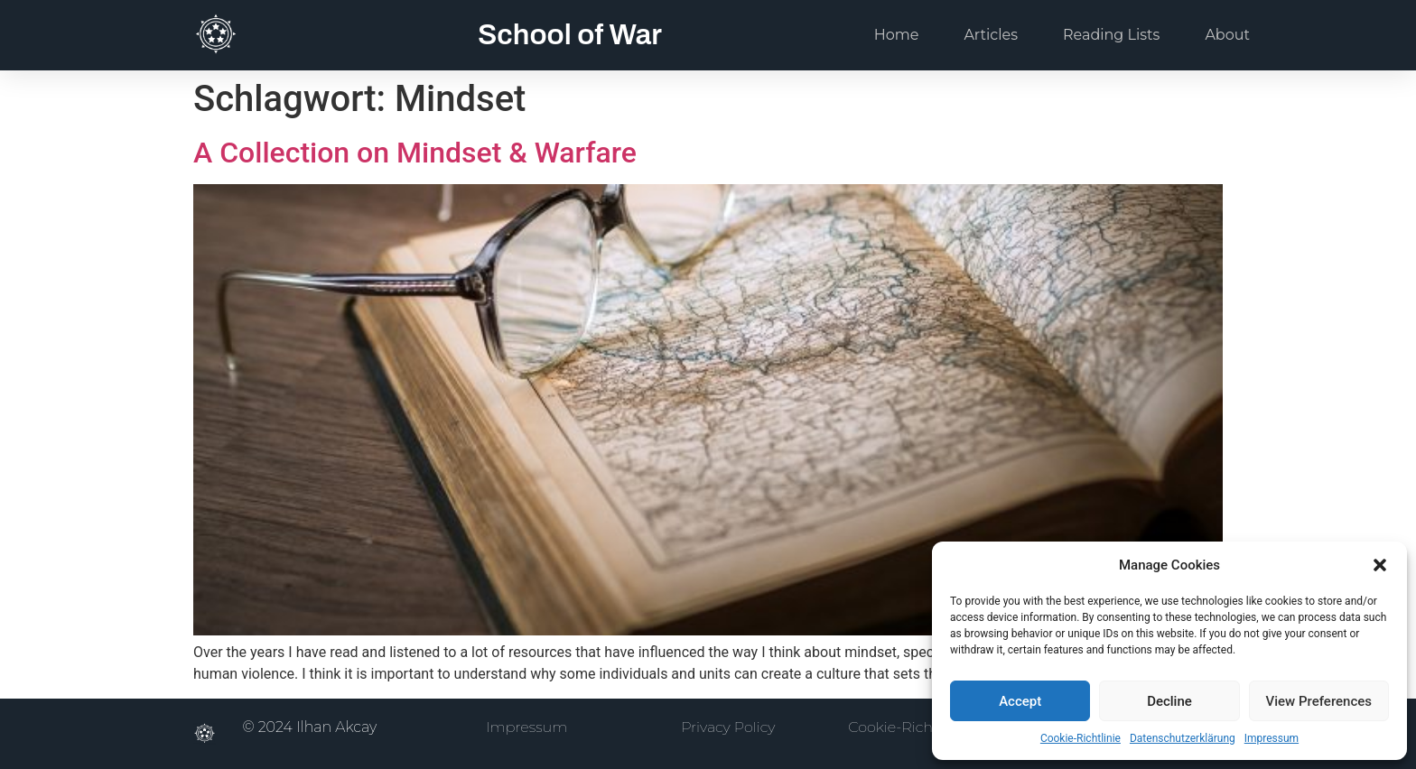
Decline (1169, 701)
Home (896, 34)
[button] (1380, 565)
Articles (991, 34)
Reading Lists (1111, 34)
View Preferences (1319, 701)
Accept (1020, 701)
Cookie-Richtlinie (1080, 738)
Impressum (1271, 738)
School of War (570, 35)
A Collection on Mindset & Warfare (415, 152)
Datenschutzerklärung (1182, 738)
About (1227, 34)
